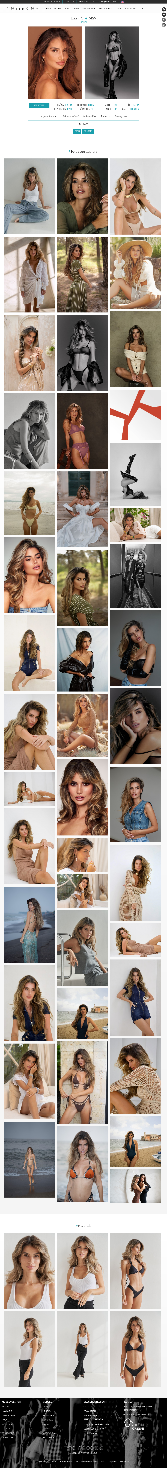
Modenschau (50, 1433)
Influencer (49, 1437)
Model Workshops (94, 1429)
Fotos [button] (77, 131)
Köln (4, 1420)
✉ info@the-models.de (107, 1)
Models (57, 9)
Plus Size (48, 1420)
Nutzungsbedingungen (86, 1461)
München (7, 1424)
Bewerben (69, 1)
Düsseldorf (9, 1415)
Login (141, 9)
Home (48, 9)
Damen (46, 1406)
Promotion (90, 1411)
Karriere (124, 1461)
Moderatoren (88, 9)
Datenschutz (65, 1461)
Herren (47, 1411)
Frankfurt (8, 1437)
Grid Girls (89, 1406)
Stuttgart (8, 1433)
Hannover (7, 1429)
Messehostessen (106, 9)
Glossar (112, 1461)
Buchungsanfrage (51, 1)
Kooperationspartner (96, 1424)
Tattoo (46, 1424)
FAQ (103, 1461)
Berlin (5, 1406)
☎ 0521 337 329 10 (86, 1)
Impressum (43, 1461)
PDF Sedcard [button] (39, 105)
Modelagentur (72, 9)
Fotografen (90, 1433)
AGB (54, 1461)
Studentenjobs (93, 1419)
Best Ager (48, 1415)
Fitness (47, 1429)
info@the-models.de (140, 1414)
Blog (119, 9)
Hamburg (7, 1411)
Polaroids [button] (88, 131)
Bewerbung (130, 9)
